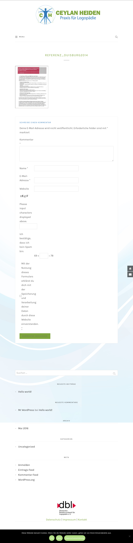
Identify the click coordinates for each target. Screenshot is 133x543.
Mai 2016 (23, 428)
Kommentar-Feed (28, 474)
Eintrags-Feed (26, 469)
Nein (59, 538)
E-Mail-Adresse (25, 178)
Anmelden (24, 465)
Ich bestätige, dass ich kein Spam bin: (26, 243)
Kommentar (26, 142)
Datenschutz (53, 519)
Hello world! (25, 391)
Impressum (69, 519)
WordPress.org (26, 479)
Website (24, 188)
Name (24, 168)
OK (51, 538)
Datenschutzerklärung (75, 538)
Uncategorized (26, 446)
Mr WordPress (26, 410)
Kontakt (82, 519)
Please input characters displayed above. (26, 213)
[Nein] (129, 536)
